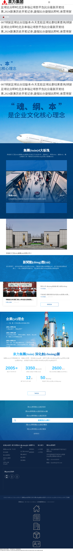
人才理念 (40, 452)
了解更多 (62, 195)
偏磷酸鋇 (36, 432)
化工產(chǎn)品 (25, 451)
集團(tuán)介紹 (7, 449)
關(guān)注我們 (9, 471)
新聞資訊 (31, 449)
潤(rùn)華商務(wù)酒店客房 (36, 405)
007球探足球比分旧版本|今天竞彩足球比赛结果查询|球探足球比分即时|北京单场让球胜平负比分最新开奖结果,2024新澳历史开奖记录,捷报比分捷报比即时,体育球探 (36, 7)
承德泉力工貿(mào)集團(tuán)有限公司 (18, 253)
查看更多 (49, 304)
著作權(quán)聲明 (61, 497)
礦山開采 (23, 457)
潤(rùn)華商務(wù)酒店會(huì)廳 (36, 410)
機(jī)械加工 (24, 454)
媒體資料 (31, 452)
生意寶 (47, 497)
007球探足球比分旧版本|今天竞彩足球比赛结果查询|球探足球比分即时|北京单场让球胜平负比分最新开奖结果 (21, 550)
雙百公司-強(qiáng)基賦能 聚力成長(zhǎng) (53, 286)
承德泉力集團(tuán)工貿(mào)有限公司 (12, 497)
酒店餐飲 (23, 460)
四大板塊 (5, 452)
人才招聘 (40, 449)
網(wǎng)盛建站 (53, 497)
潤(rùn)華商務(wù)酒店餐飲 (36, 423)
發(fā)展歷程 (6, 455)
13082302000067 (50, 502)
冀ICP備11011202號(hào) (30, 502)
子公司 (14, 449)
